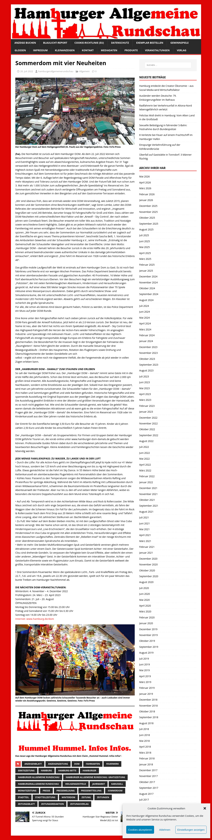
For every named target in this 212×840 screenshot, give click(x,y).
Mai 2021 (144, 529)
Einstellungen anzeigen (191, 829)
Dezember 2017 (148, 770)
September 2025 (148, 223)
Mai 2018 (144, 740)
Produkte (131, 50)
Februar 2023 (147, 406)
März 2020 (145, 611)
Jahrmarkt (98, 783)
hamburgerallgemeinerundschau (55, 71)
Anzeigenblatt (33, 763)
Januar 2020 (146, 623)
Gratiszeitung (26, 770)
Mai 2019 (144, 670)
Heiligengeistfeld (75, 783)
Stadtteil (23, 797)
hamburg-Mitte (67, 770)
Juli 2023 (144, 376)
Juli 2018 (144, 729)
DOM (77, 763)
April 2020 (145, 605)
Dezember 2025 (148, 206)
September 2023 (148, 364)
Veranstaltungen (157, 50)
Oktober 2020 (147, 570)
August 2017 (146, 793)
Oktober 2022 (147, 429)
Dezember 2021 (148, 488)
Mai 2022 (144, 458)
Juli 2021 (144, 517)
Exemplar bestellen (149, 42)
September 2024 (148, 294)
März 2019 (145, 682)
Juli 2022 (144, 447)
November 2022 (148, 423)
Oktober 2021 (147, 500)
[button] (205, 808)
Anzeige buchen (25, 42)
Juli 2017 (144, 799)
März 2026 (145, 188)
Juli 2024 (144, 306)
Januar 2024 (146, 341)
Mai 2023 (144, 388)
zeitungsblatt (26, 804)
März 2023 (145, 400)
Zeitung (86, 797)
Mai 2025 (144, 247)
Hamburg (46, 770)
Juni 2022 (144, 453)
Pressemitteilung (91, 790)
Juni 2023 (144, 382)
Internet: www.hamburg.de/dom (34, 618)
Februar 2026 (147, 194)
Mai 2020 (144, 599)
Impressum (40, 50)
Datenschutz (120, 42)
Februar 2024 (147, 335)
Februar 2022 (147, 476)
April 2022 (145, 464)
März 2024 (145, 329)
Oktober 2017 (147, 782)
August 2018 (146, 723)
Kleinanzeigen (65, 50)
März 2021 (145, 541)
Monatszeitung (27, 790)
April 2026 (145, 182)
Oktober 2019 (147, 640)
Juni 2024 (144, 311)
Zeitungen (103, 797)
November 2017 (148, 776)
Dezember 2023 (148, 347)
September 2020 (148, 576)
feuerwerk (112, 763)
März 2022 (145, 470)
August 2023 (146, 370)
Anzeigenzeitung (58, 763)
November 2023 (148, 353)
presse (46, 790)
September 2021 (148, 505)
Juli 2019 (144, 658)
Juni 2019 (144, 664)
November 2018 (148, 705)
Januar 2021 (146, 552)
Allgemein (84, 71)
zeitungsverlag (79, 804)
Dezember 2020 (148, 558)
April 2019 (145, 676)
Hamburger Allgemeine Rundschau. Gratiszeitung (95, 777)
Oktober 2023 (147, 359)
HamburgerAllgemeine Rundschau (38, 783)
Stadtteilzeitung (45, 797)
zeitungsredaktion (52, 804)
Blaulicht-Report (55, 42)
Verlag (181, 50)
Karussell (117, 783)
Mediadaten (109, 50)
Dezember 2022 (148, 417)
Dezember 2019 (148, 629)
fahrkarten (93, 763)
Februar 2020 (147, 617)
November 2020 (148, 564)
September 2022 (148, 435)
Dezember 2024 (148, 276)
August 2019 (146, 652)
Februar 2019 (147, 687)
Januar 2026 (146, 200)
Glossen (20, 50)
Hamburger (89, 770)
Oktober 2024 (147, 288)
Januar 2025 (146, 270)
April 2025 (145, 253)
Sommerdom (115, 790)
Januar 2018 (146, 764)
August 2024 (146, 300)
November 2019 (148, 635)
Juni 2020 (144, 593)
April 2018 (145, 746)
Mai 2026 (144, 176)
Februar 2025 (147, 264)
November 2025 (148, 212)
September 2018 (148, 717)
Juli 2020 (144, 588)
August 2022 (146, 441)
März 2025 (145, 259)
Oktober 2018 (147, 711)
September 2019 (148, 646)
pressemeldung (66, 790)
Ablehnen (164, 829)
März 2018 (145, 752)
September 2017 (148, 787)
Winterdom (68, 797)
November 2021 (148, 494)
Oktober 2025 (147, 217)
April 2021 (145, 535)
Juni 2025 (144, 241)
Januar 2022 (146, 482)
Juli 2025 (144, 235)
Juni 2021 (144, 523)
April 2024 (145, 323)
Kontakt (88, 50)
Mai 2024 (144, 317)
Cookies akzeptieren (140, 829)
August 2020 (146, 582)
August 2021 (146, 511)
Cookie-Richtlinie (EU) (89, 42)
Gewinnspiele (179, 42)
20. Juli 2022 (26, 71)
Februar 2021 (147, 546)
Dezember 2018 (148, 699)
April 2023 (145, 394)
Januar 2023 (146, 411)
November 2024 (148, 282)
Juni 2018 (144, 735)
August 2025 (146, 229)
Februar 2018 (147, 758)
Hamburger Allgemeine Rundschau (39, 777)
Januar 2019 (146, 693)
